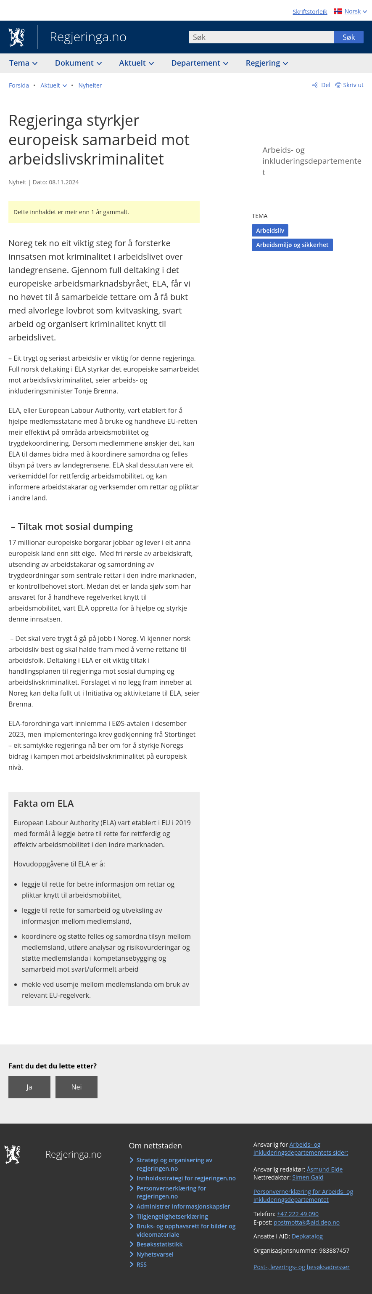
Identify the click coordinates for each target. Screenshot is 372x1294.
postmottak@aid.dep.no (307, 1222)
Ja (29, 1087)
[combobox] (261, 37)
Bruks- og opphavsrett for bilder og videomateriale (186, 1230)
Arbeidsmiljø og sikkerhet (292, 245)
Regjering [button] (264, 63)
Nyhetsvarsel (155, 1254)
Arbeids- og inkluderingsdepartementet (311, 161)
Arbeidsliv (270, 230)
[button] (54, 85)
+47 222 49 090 (298, 1214)
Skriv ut (353, 85)
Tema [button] (20, 63)
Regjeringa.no (82, 37)
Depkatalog (307, 1236)
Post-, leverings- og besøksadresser (301, 1267)
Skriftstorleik (310, 12)
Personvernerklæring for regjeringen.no (171, 1192)
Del (325, 85)
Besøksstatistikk (160, 1244)
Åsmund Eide (325, 1169)
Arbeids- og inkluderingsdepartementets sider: (300, 1148)
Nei (76, 1087)
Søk (349, 37)
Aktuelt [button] (133, 63)
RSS (142, 1264)
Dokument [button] (75, 63)
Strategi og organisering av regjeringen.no (174, 1164)
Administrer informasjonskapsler (183, 1206)
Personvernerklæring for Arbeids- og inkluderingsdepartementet (303, 1196)
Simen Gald (307, 1177)
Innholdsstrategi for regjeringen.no (186, 1178)
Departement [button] (196, 63)
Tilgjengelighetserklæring (172, 1216)
